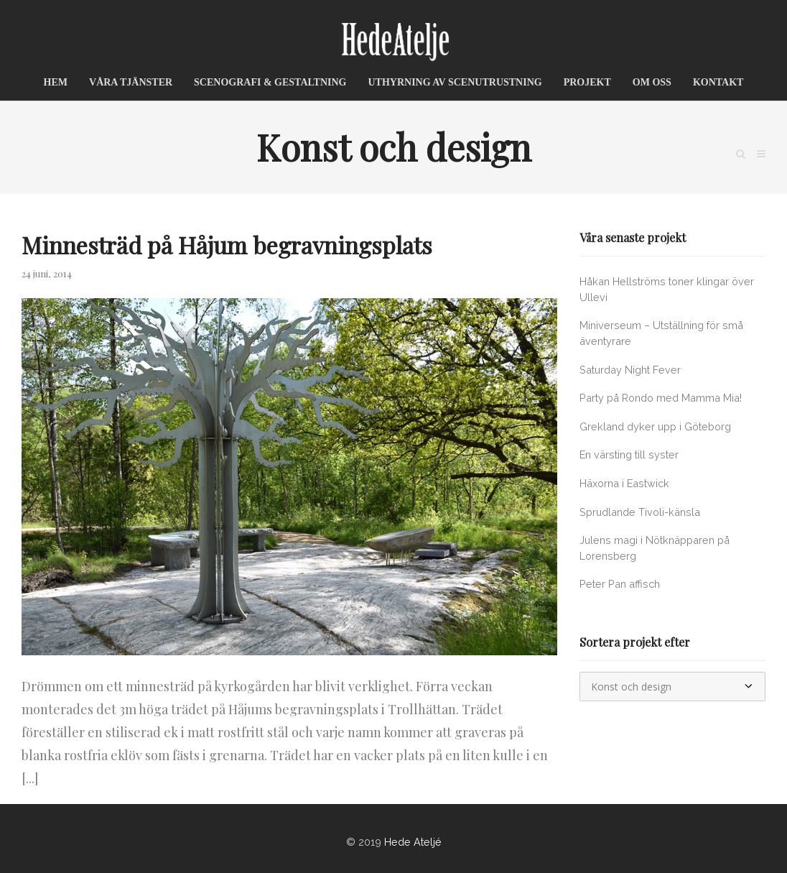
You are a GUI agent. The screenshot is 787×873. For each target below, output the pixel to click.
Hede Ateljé (413, 842)
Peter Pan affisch (619, 584)
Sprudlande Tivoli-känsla (639, 512)
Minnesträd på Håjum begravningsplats (227, 244)
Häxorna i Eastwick (624, 483)
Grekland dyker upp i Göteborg (655, 426)
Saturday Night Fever (630, 370)
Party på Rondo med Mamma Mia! (660, 398)
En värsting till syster (629, 454)
